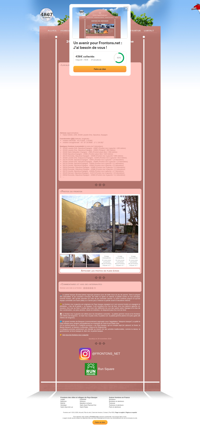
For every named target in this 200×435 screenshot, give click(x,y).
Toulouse (112, 403)
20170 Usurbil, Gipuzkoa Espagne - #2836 (78, 163)
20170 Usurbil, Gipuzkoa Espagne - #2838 (78, 171)
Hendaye (63, 405)
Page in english (120, 412)
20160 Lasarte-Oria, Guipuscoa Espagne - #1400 (81, 158)
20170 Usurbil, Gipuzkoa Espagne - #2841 (78, 160)
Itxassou (83, 401)
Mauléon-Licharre (86, 403)
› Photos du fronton (71, 191)
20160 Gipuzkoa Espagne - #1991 (75, 154)
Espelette (83, 399)
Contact (148, 30)
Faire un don (100, 422)
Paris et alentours (115, 407)
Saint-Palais (84, 407)
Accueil (52, 30)
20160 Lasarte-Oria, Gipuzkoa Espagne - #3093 (80, 150)
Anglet (62, 399)
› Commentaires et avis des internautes (81, 284)
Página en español (131, 412)
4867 (46, 14)
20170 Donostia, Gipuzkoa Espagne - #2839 (79, 156)
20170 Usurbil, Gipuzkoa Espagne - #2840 (78, 165)
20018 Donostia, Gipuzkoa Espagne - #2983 (79, 175)
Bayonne (63, 401)
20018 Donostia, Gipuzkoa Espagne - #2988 (79, 169)
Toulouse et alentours (116, 405)
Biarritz (62, 403)
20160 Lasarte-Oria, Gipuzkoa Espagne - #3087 (80, 148)
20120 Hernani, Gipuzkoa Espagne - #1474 (79, 173)
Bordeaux (112, 399)
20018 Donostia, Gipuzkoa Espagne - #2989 (79, 167)
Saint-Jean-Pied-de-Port (88, 405)
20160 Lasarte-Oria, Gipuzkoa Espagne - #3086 (80, 162)
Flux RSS (111, 412)
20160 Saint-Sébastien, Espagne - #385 (77, 152)
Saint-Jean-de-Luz (66, 407)
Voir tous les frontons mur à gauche (75, 335)
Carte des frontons (97, 412)
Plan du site (87, 412)
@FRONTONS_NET (100, 353)
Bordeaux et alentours (116, 401)
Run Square (100, 369)
